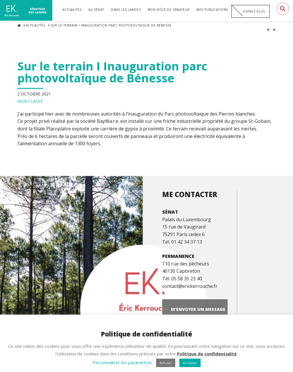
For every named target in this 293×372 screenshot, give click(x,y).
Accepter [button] (190, 363)
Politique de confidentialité (207, 354)
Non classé (30, 97)
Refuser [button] (166, 363)
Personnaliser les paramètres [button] (122, 362)
